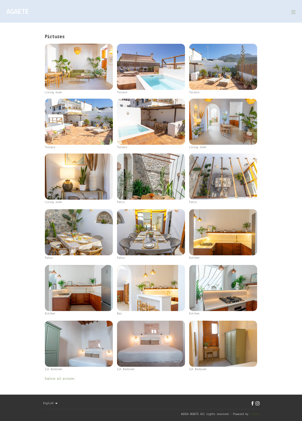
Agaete (179, 11)
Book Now (280, 11)
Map (193, 11)
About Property (137, 11)
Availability (215, 11)
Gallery (162, 11)
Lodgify (254, 412)
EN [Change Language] (255, 11)
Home (115, 11)
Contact (240, 11)
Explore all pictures (59, 377)
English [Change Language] (50, 402)
